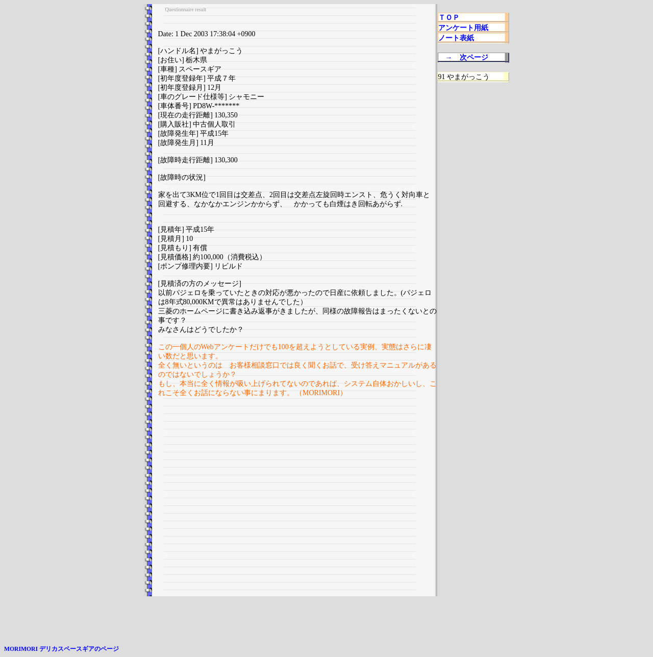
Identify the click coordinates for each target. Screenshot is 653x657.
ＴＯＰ (449, 17)
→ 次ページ (466, 57)
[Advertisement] (297, 500)
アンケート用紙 (463, 28)
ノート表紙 (456, 38)
